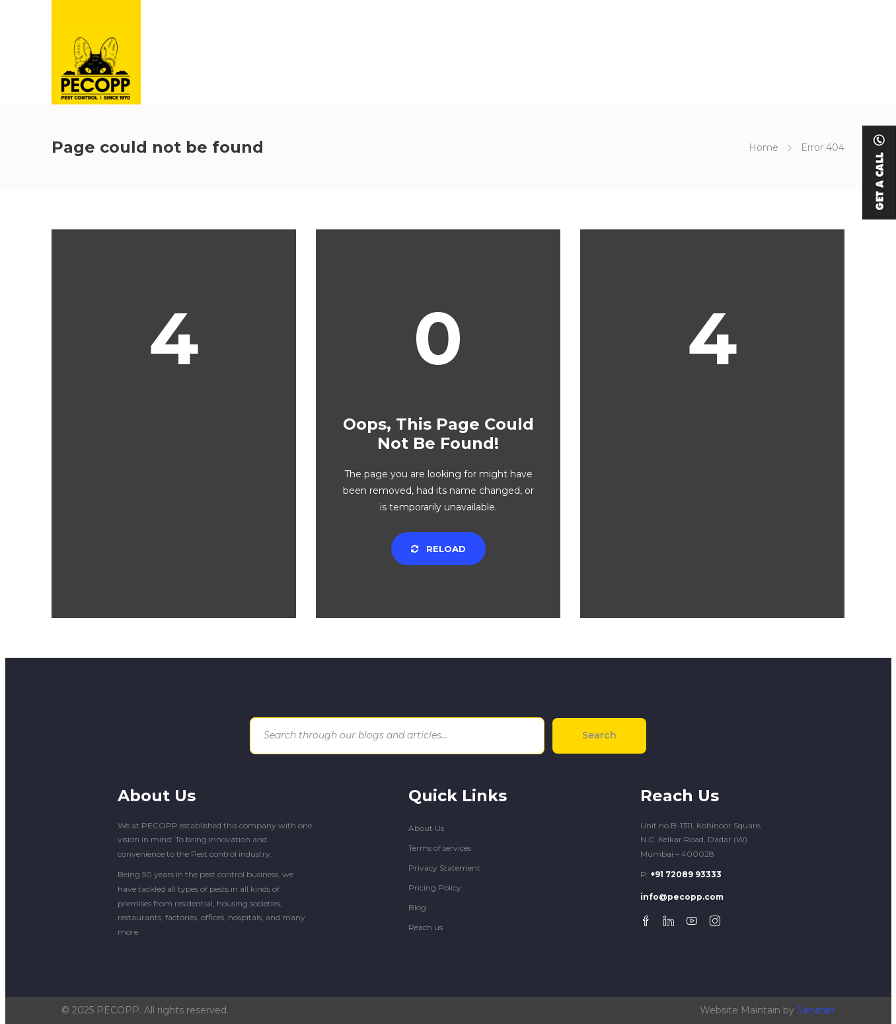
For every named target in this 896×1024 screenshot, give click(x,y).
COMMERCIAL (585, 52)
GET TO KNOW (390, 52)
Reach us (425, 927)
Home (763, 147)
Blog (417, 907)
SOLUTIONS (482, 52)
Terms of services (439, 848)
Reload (438, 548)
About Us (426, 828)
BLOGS (662, 52)
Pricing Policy (434, 887)
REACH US (729, 52)
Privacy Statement (444, 868)
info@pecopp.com (682, 897)
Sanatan (816, 1010)
